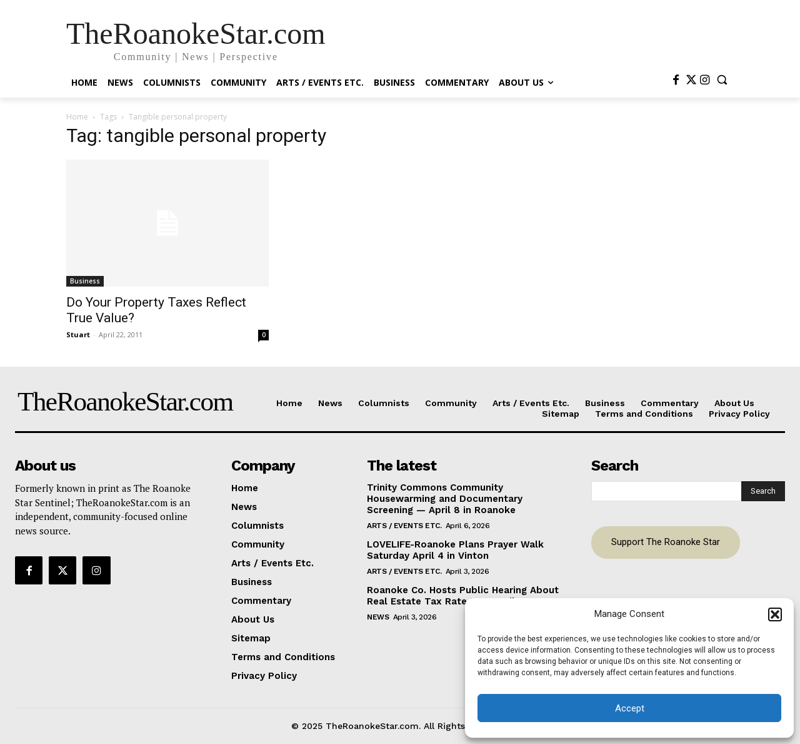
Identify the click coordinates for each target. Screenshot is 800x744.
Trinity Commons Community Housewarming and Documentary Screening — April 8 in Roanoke (444, 499)
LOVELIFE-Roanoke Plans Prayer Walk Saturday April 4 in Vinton (455, 550)
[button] (775, 614)
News (378, 617)
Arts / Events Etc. (404, 525)
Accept (629, 708)
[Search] (763, 491)
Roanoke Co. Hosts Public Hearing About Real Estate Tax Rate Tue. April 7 (463, 595)
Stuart (78, 334)
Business (85, 281)
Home (77, 116)
